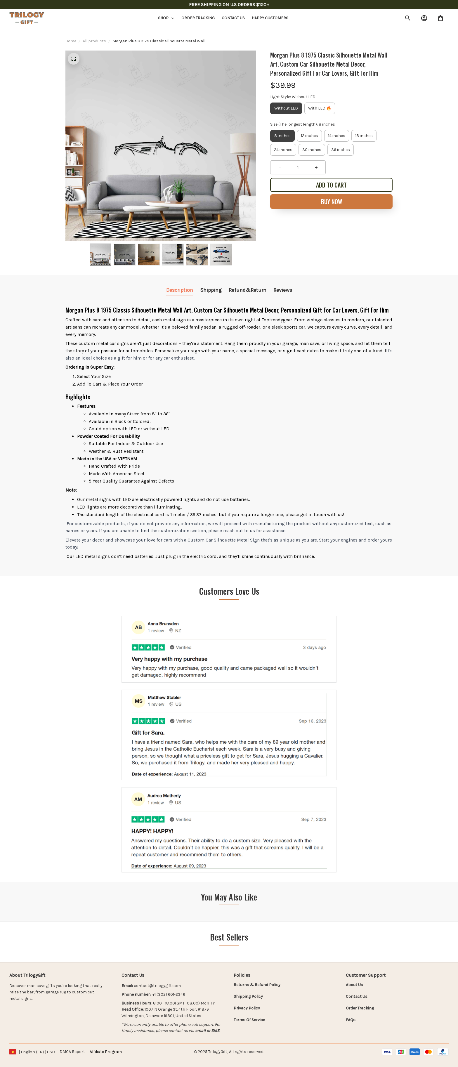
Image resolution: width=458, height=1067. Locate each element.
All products (94, 41)
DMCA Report (72, 1051)
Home (70, 41)
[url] (157, 986)
